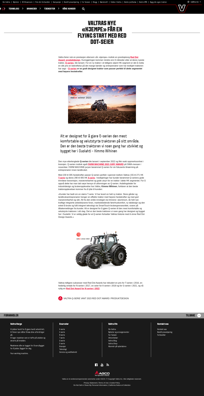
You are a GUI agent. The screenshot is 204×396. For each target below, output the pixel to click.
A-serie (62, 329)
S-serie (91, 178)
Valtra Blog (112, 341)
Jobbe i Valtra (116, 2)
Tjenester (92, 9)
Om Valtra (6, 2)
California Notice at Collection (119, 385)
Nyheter (16, 2)
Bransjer (74, 9)
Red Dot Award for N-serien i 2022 (83, 288)
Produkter (13, 9)
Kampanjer (57, 2)
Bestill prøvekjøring (71, 2)
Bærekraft (104, 2)
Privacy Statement (90, 383)
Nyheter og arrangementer (118, 332)
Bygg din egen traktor (158, 2)
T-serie (61, 178)
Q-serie (62, 341)
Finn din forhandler (42, 2)
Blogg (95, 2)
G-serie (62, 332)
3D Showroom (27, 2)
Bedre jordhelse (130, 2)
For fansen (86, 2)
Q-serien (69, 63)
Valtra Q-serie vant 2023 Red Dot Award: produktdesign (93, 298)
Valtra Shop (112, 344)
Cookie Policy (115, 383)
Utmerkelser (113, 338)
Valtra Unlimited (35, 9)
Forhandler (11, 315)
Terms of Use (103, 383)
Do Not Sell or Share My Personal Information (90, 385)
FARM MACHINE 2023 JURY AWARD (106, 164)
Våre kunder (111, 9)
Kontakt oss (162, 329)
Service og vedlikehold (68, 352)
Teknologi (56, 9)
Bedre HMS (143, 2)
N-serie (62, 335)
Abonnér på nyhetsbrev (117, 346)
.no (194, 2)
